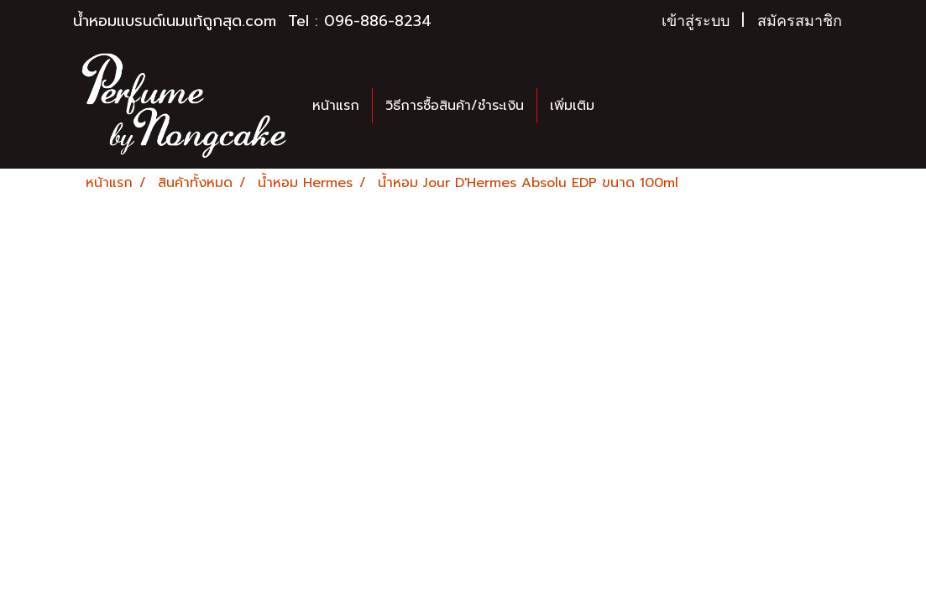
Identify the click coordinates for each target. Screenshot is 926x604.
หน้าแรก (335, 106)
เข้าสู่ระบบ (696, 21)
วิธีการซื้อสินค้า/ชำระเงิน (454, 106)
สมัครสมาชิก (799, 21)
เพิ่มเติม (572, 106)
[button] (622, 105)
